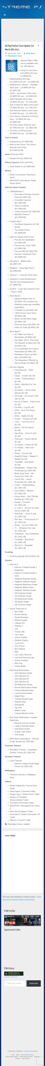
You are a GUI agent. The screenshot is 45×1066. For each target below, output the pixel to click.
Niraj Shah (30, 53)
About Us (37, 1056)
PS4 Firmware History (11, 1056)
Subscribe (33, 983)
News (18, 1054)
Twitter (24, 12)
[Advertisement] (22, 29)
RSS (30, 12)
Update (26, 824)
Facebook (14, 12)
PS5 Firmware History (26, 1056)
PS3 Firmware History (27, 1054)
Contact (17, 1058)
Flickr (20, 12)
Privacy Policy (25, 1058)
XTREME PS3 (13, 977)
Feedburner (17, 12)
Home (13, 1054)
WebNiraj (28, 1051)
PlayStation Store (15, 56)
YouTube (27, 12)
